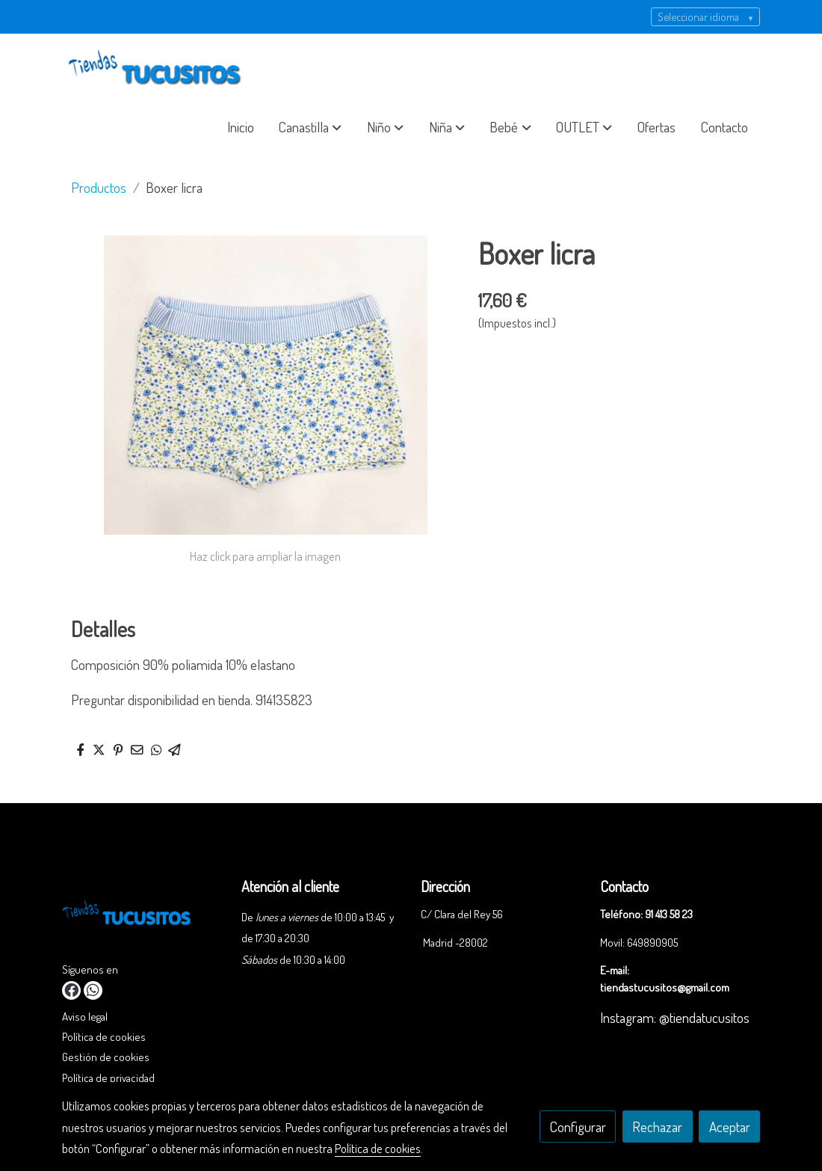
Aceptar (729, 1126)
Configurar (578, 1126)
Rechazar (657, 1126)
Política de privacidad (108, 1077)
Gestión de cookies (105, 1056)
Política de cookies (104, 1036)
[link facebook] (71, 990)
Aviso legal (85, 1016)
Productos (98, 187)
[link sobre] (142, 917)
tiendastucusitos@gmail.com (664, 987)
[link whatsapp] (93, 990)
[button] (310, 127)
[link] (157, 69)
